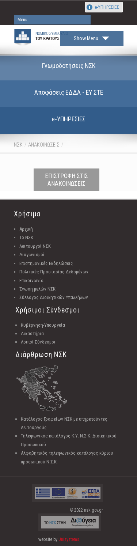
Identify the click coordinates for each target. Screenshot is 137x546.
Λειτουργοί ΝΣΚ (35, 246)
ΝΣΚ (18, 145)
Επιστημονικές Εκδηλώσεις (46, 263)
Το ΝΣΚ (26, 237)
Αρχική (26, 229)
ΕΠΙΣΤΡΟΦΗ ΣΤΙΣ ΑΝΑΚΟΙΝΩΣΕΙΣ (66, 179)
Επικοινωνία (31, 280)
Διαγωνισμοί (32, 254)
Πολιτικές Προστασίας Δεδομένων (53, 271)
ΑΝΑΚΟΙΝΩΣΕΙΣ (44, 145)
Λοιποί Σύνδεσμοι (38, 342)
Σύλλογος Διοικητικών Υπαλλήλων (53, 297)
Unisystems (68, 539)
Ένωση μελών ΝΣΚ (37, 289)
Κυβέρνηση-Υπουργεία (43, 325)
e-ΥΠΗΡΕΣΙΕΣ (107, 7)
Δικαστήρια (32, 333)
